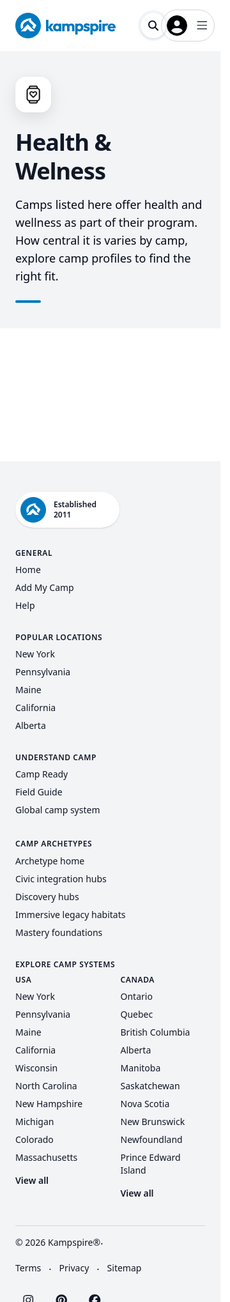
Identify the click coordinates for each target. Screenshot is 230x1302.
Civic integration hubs (61, 879)
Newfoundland (152, 1139)
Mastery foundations (58, 932)
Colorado (34, 1139)
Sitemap (124, 1268)
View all (32, 1180)
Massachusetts (46, 1157)
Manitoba (141, 1068)
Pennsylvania (42, 672)
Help (25, 605)
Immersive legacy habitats (70, 914)
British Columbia (155, 1032)
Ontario (137, 996)
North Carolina (46, 1086)
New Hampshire (48, 1104)
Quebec (137, 1014)
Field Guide (39, 792)
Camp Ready (41, 774)
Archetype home (49, 861)
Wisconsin (36, 1068)
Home (28, 569)
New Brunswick (153, 1121)
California (35, 707)
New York (35, 654)
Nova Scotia (145, 1104)
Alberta (30, 725)
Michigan (34, 1121)
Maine (28, 690)
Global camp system (57, 810)
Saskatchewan (150, 1086)
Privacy (74, 1268)
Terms (28, 1268)
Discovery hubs (47, 897)
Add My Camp (44, 587)
